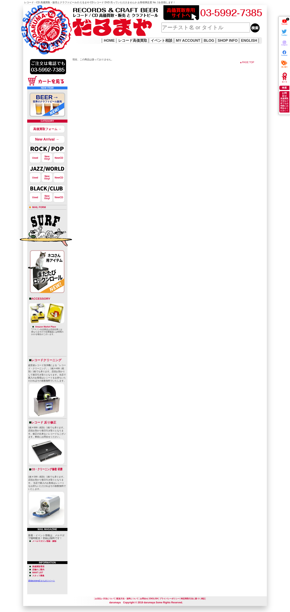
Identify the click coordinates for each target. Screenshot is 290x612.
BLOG (209, 41)
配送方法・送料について (127, 598)
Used (35, 157)
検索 (284, 87)
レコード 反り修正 (43, 422)
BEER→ (47, 99)
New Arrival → (47, 139)
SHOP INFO (228, 41)
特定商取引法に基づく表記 (193, 598)
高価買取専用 (38, 566)
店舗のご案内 (38, 569)
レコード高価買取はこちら (39, 8)
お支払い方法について (105, 598)
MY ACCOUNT (188, 41)
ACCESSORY (40, 298)
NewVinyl (47, 157)
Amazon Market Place (45, 327)
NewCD (59, 157)
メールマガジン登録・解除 (44, 541)
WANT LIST (37, 572)
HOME (28, 24)
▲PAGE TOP (247, 62)
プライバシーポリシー (170, 598)
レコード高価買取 (132, 41)
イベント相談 (161, 41)
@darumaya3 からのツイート (41, 581)
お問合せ (144, 598)
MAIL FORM (39, 207)
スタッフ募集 (38, 575)
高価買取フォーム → (47, 129)
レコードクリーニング (46, 360)
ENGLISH (249, 41)
